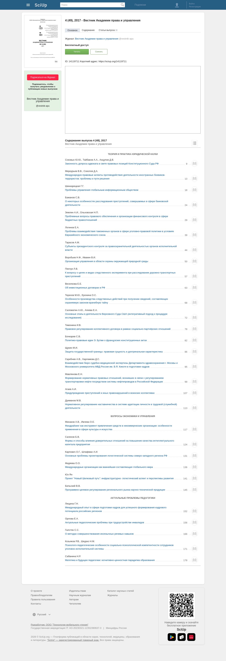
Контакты (36, 603)
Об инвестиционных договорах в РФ (85, 287)
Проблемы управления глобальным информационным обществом (101, 190)
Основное (72, 30)
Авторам (74, 599)
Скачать (99, 51)
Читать (77, 51)
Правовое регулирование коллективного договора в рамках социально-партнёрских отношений (117, 329)
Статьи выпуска (108, 30)
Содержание (88, 30)
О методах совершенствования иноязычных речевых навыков (99, 533)
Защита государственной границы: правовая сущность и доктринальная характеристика (114, 351)
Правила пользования (43, 599)
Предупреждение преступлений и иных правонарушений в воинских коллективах (110, 393)
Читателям (75, 603)
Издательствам (77, 590)
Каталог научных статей (120, 590)
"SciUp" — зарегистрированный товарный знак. (73, 640)
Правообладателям (41, 595)
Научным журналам (80, 595)
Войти (192, 4)
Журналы (112, 595)
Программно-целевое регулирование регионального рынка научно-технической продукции (115, 489)
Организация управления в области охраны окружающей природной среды (106, 261)
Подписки (140, 4)
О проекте (36, 590)
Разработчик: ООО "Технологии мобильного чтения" (59, 624)
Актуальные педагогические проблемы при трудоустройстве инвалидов (104, 522)
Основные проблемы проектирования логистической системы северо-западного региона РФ (116, 455)
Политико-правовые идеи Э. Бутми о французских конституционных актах (106, 340)
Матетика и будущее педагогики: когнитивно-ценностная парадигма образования (110, 560)
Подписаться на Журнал (42, 77)
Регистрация (195, 6)
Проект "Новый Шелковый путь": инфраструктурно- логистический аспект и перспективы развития (119, 478)
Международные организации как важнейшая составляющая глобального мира (109, 467)
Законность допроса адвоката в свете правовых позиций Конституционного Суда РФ (112, 163)
